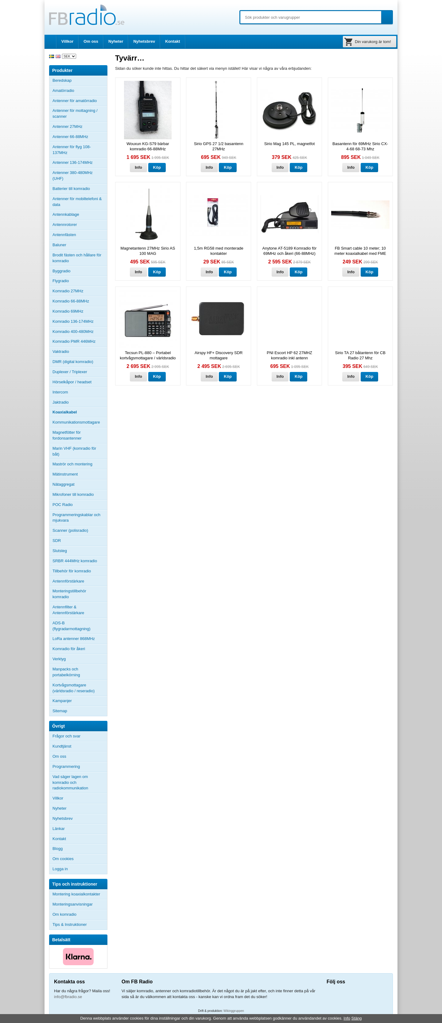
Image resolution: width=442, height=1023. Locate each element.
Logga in (60, 869)
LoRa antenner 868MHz (73, 638)
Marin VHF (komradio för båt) (74, 451)
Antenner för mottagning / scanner (75, 113)
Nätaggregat (63, 484)
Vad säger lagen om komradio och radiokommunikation (70, 782)
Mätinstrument (65, 474)
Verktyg (59, 659)
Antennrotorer (64, 224)
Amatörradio (79, 90)
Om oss (90, 41)
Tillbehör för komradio (79, 571)
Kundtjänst (61, 746)
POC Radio (62, 504)
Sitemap (59, 711)
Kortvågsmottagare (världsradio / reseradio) (73, 688)
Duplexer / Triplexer (69, 371)
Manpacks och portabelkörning (66, 672)
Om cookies (63, 858)
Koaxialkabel (64, 412)
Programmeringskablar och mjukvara (76, 517)
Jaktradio (60, 402)
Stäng (356, 1018)
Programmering (66, 766)
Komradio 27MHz (67, 291)
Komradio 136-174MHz (73, 321)
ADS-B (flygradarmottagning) (71, 626)
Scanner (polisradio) (70, 530)
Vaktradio (60, 351)
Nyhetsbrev (144, 41)
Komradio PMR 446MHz (73, 341)
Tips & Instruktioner (69, 924)
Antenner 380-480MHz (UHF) (79, 175)
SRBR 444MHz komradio (74, 561)
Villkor (67, 41)
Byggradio (61, 271)
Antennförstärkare (68, 581)
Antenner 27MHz (79, 126)
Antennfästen (79, 234)
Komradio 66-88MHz (70, 301)
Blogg (57, 848)
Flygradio (60, 280)
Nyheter (115, 41)
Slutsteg (59, 550)
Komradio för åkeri (68, 648)
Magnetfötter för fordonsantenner (67, 435)
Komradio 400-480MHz (73, 331)
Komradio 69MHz (67, 311)
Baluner (59, 245)
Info (138, 167)
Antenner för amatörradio (79, 100)
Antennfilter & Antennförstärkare (68, 610)
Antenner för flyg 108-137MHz (71, 149)
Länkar (58, 828)
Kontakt (172, 41)
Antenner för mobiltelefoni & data (77, 201)
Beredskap (62, 80)
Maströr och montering (72, 464)
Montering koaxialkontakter (76, 894)
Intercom (60, 392)
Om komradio (64, 914)
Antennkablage (65, 214)
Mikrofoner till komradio (73, 494)
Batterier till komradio (71, 188)
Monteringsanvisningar (72, 904)
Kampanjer (62, 700)
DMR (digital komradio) (72, 361)
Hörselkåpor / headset (71, 382)
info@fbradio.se (68, 996)
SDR (56, 540)
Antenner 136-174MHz (79, 162)
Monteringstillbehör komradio (69, 594)
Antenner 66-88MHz (79, 136)
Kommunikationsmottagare (76, 422)
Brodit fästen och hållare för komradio (76, 258)
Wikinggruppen (233, 1011)
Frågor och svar (66, 736)
